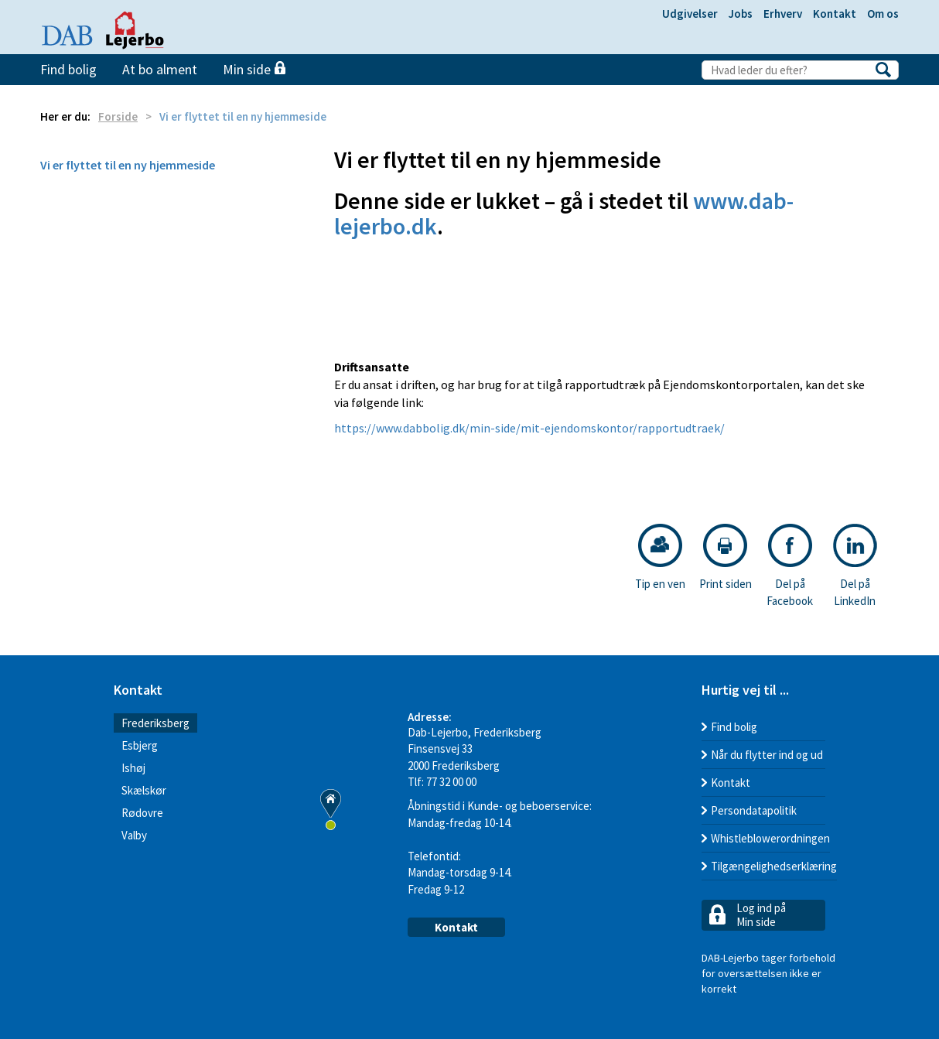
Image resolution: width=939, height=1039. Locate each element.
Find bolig (68, 69)
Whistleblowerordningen (770, 838)
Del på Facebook (790, 565)
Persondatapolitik (754, 810)
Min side (254, 69)
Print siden (725, 557)
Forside (118, 116)
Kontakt (834, 13)
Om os (883, 13)
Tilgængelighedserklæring (774, 866)
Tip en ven (660, 557)
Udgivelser (690, 13)
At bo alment (159, 69)
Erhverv (782, 13)
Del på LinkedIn (855, 565)
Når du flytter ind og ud (767, 754)
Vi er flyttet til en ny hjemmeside (127, 165)
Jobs (741, 13)
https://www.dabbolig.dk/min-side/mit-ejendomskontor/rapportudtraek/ (529, 428)
